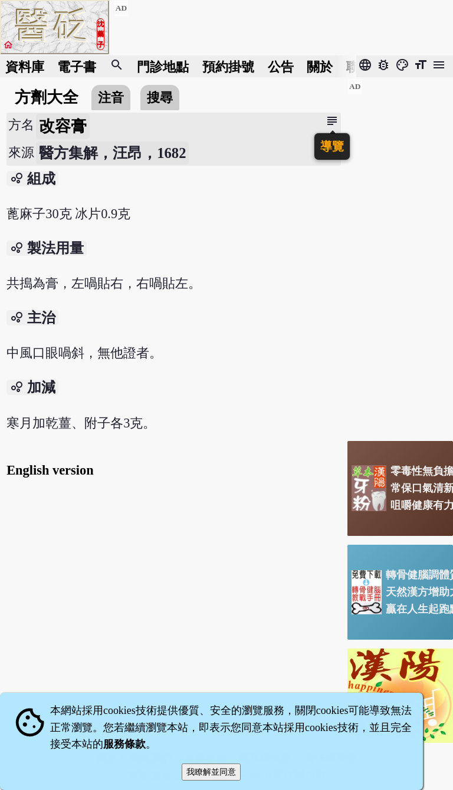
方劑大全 (46, 97)
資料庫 (24, 66)
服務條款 (124, 744)
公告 (281, 66)
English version (49, 470)
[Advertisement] (400, 255)
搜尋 (160, 97)
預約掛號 (228, 66)
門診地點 (163, 66)
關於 (320, 66)
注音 (111, 97)
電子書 (76, 66)
